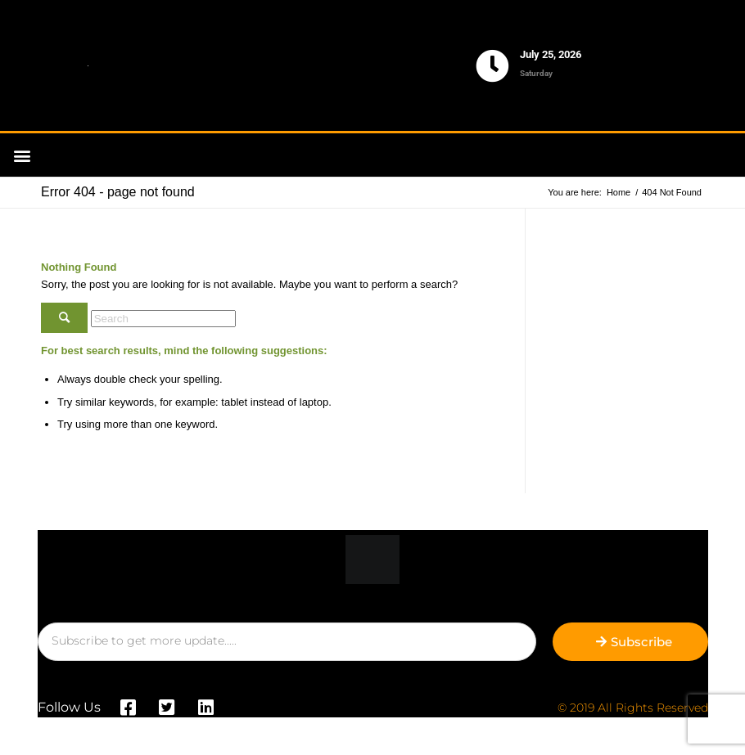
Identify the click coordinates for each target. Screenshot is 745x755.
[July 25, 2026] (492, 66)
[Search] (163, 318)
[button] (21, 155)
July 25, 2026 (550, 54)
